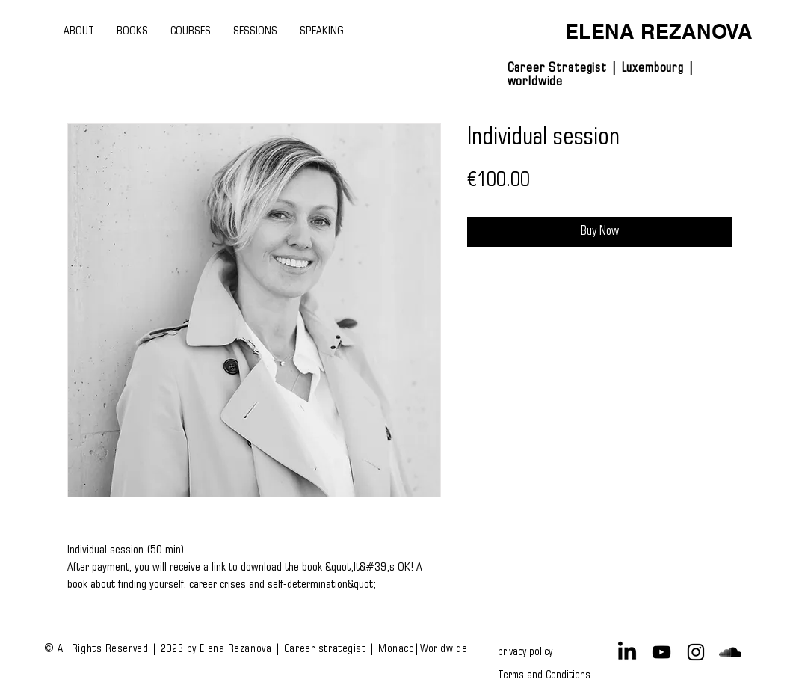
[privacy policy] (528, 652)
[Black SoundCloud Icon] (730, 652)
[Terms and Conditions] (544, 674)
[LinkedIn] (627, 652)
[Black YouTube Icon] (661, 652)
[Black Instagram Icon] (696, 652)
